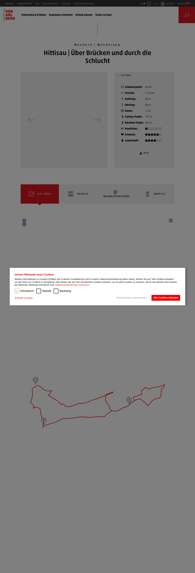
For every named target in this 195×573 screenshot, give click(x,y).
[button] (25, 298)
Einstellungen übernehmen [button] (131, 297)
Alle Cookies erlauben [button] (165, 297)
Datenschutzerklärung (66, 285)
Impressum (84, 285)
